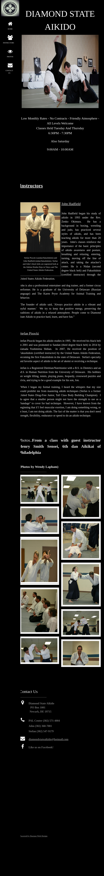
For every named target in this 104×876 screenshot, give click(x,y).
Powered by (25, 836)
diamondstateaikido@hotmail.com (48, 739)
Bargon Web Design (38, 836)
